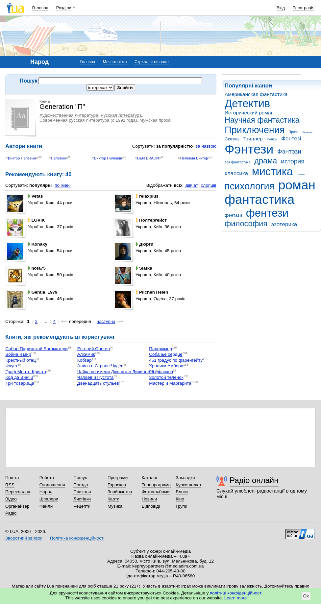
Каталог (150, 477)
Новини (149, 498)
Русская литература (121, 115)
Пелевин (58, 158)
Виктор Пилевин (108, 158)
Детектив (247, 103)
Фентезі (291, 138)
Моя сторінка (115, 62)
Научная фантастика (262, 120)
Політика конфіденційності (77, 538)
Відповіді (151, 506)
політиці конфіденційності (236, 593)
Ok (306, 595)
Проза (293, 132)
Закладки (185, 477)
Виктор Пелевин (22, 158)
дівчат (191, 185)
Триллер (253, 138)
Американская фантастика (256, 94)
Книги (13, 337)
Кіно (180, 498)
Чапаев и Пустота (95, 377)
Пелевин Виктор (194, 158)
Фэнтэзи (289, 151)
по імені (63, 185)
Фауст (11, 366)
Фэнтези (249, 149)
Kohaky (37, 244)
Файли (46, 506)
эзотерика (284, 224)
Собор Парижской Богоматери (36, 348)
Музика (115, 506)
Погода (80, 484)
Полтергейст (151, 220)
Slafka (144, 268)
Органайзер (17, 506)
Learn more (235, 597)
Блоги (182, 491)
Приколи (82, 491)
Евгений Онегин (93, 348)
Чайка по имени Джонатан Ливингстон (116, 371)
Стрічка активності (151, 62)
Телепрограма (156, 484)
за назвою (206, 146)
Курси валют (188, 484)
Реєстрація (303, 7)
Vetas (35, 196)
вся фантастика (238, 162)
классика (236, 173)
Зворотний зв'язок (23, 538)
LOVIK (36, 220)
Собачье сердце (165, 354)
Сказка (232, 138)
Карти (113, 498)
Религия (307, 132)
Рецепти (81, 506)
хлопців (208, 185)
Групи (181, 506)
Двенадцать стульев (98, 383)
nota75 (36, 268)
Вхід (281, 7)
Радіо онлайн (254, 480)
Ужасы (271, 139)
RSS (9, 484)
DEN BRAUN (148, 158)
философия (246, 223)
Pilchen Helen (152, 292)
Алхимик (86, 354)
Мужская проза (154, 120)
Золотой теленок (166, 377)
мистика (272, 171)
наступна (106, 321)
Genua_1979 (42, 292)
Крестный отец (20, 360)
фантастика (259, 199)
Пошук (80, 477)
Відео (11, 498)
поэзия (301, 174)
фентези (267, 213)
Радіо (10, 513)
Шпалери (48, 498)
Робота (46, 477)
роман (296, 185)
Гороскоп (117, 484)
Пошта (12, 477)
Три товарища (19, 383)
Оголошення (52, 484)
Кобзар (84, 360)
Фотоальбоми (156, 491)
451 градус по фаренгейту (176, 360)
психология (249, 186)
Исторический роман (249, 112)
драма (265, 161)
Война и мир (18, 354)
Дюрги (144, 244)
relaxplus (147, 196)
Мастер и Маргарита (170, 383)
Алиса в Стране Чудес (100, 366)
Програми (118, 477)
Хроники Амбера (166, 366)
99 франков (161, 371)
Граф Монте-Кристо (25, 371)
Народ (46, 491)
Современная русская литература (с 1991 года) (88, 120)
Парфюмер (160, 348)
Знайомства (120, 491)
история (292, 161)
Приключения (255, 130)
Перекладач (17, 491)
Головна (40, 7)
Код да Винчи (19, 377)
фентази (233, 215)
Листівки (82, 498)
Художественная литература (68, 115)
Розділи (63, 7)
